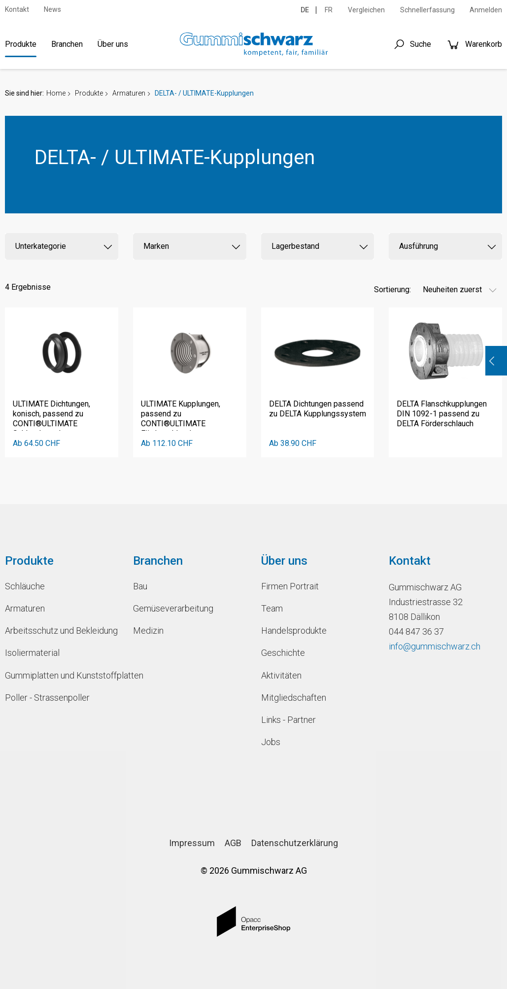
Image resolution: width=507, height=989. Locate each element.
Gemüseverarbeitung (173, 608)
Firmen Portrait (290, 586)
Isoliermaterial (32, 653)
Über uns (113, 44)
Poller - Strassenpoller (47, 697)
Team (272, 608)
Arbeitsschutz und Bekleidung (61, 630)
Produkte (20, 44)
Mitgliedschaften (293, 697)
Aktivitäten (281, 675)
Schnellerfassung (427, 10)
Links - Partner (288, 720)
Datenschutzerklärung (294, 843)
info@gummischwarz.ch (434, 646)
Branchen (67, 44)
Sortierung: (392, 289)
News (52, 9)
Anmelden (486, 10)
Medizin (148, 630)
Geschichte (283, 653)
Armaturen (128, 93)
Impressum (192, 843)
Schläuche (25, 586)
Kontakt (17, 9)
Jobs (270, 742)
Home (56, 93)
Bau (140, 586)
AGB (233, 843)
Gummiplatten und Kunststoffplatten (61, 675)
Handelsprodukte (294, 630)
